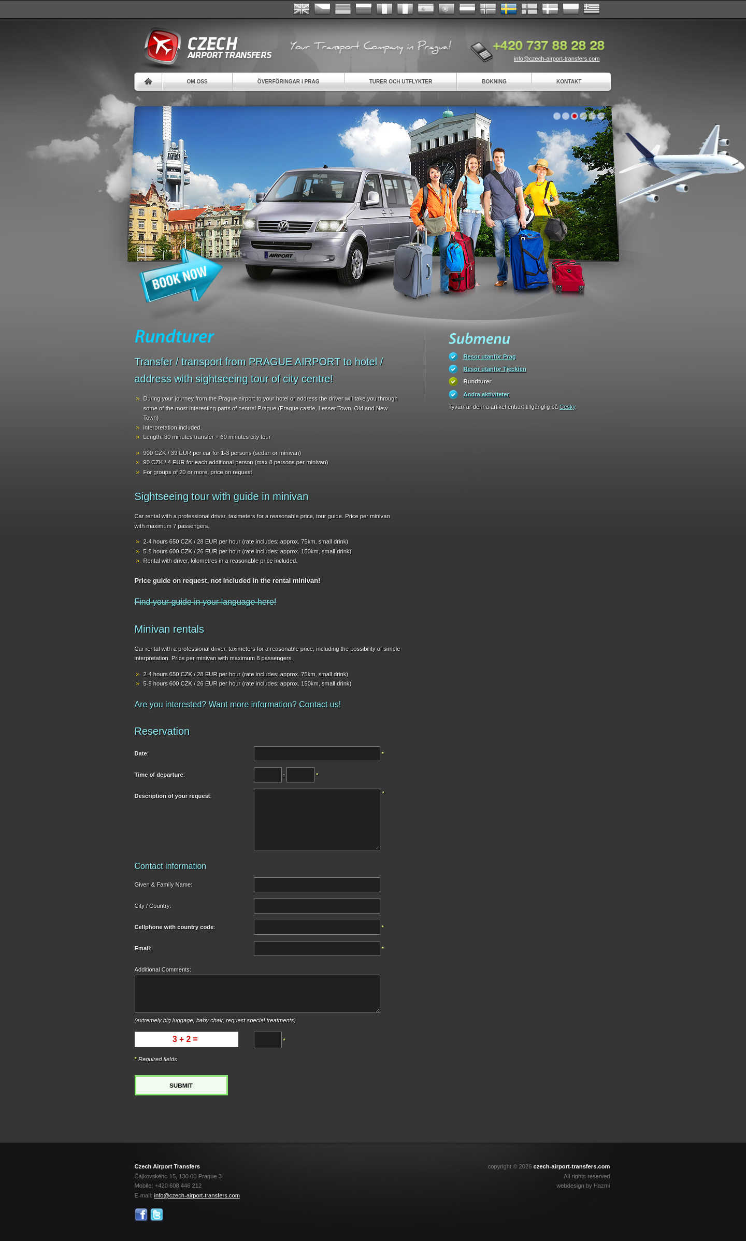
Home (148, 81)
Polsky (571, 9)
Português (446, 9)
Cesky (567, 407)
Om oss (197, 81)
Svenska (508, 9)
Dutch (467, 9)
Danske (550, 9)
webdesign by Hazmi (583, 1185)
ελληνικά (591, 9)
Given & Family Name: (164, 884)
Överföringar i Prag (288, 81)
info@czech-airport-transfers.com (557, 58)
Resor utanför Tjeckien (495, 369)
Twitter (156, 1214)
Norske (488, 9)
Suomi (529, 9)
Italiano (405, 9)
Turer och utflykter (401, 81)
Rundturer (478, 381)
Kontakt (569, 81)
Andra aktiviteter (486, 394)
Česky (322, 9)
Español (426, 9)
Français (384, 9)
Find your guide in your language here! (206, 601)
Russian (363, 9)
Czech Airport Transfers (203, 47)
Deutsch (343, 9)
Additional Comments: (163, 969)
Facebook (141, 1214)
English (301, 9)
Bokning (494, 81)
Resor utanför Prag (490, 356)
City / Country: (153, 906)
